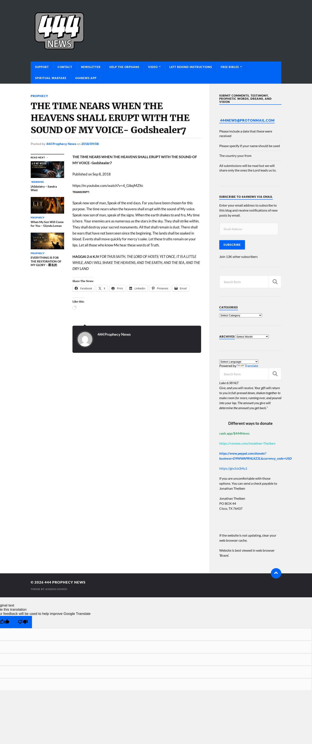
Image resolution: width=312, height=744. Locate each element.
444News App (85, 78)
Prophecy (39, 96)
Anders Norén (56, 589)
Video (153, 67)
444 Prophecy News (61, 144)
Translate (247, 366)
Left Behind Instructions (190, 67)
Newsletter (91, 67)
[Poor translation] (23, 622)
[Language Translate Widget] (238, 362)
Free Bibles (230, 67)
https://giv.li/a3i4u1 (233, 468)
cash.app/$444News (234, 433)
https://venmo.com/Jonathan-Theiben (247, 443)
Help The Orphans (124, 67)
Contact (65, 67)
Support (42, 67)
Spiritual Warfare (50, 78)
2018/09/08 (90, 144)
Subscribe (232, 244)
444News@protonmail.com (247, 120)
